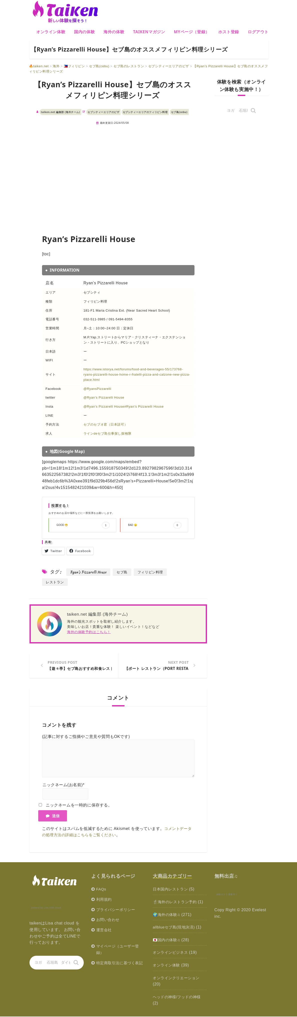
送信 (53, 816)
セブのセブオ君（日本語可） (106, 424)
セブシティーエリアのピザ (103, 112)
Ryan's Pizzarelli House (89, 572)
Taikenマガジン (149, 32)
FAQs (101, 889)
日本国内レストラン (171, 889)
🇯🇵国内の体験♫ (167, 940)
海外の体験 (114, 32)
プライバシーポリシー (117, 910)
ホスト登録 (228, 32)
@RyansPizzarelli (98, 389)
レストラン (55, 582)
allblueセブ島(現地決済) (175, 927)
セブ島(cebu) (179, 112)
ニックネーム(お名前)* (63, 785)
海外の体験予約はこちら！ (89, 631)
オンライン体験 (50, 32)
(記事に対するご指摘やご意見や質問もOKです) (86, 737)
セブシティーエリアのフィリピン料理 (145, 112)
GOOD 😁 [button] (83, 525)
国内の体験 (84, 32)
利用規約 (104, 900)
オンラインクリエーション (177, 978)
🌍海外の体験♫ (167, 915)
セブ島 (124, 572)
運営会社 (104, 930)
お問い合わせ (108, 920)
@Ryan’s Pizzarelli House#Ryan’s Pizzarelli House (124, 406)
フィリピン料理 (153, 572)
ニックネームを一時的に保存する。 (79, 805)
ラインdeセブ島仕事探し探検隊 (108, 433)
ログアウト (258, 32)
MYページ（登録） (192, 32)
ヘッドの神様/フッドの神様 (178, 997)
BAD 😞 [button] (154, 525)
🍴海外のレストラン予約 (176, 902)
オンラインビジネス (171, 953)
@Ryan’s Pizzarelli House (104, 397)
